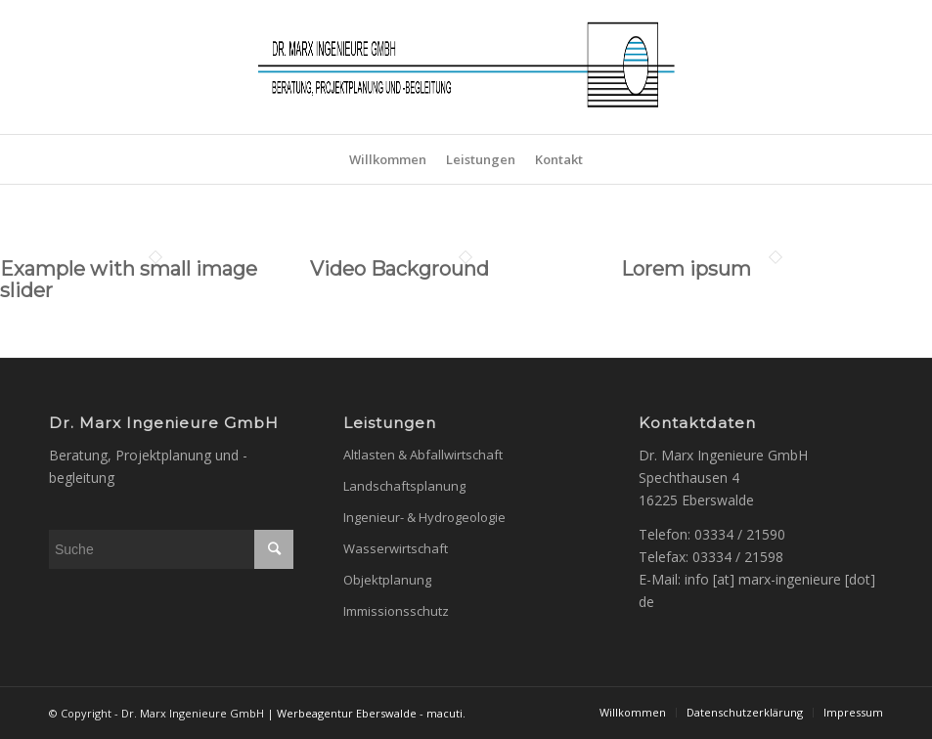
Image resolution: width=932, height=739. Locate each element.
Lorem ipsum (686, 269)
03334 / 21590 (739, 534)
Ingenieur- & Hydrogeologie (424, 517)
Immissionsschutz (396, 611)
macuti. (446, 713)
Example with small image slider (128, 279)
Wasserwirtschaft (395, 548)
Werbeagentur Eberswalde (347, 713)
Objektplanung (387, 579)
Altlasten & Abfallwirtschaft (423, 454)
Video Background (399, 269)
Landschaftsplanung (404, 486)
